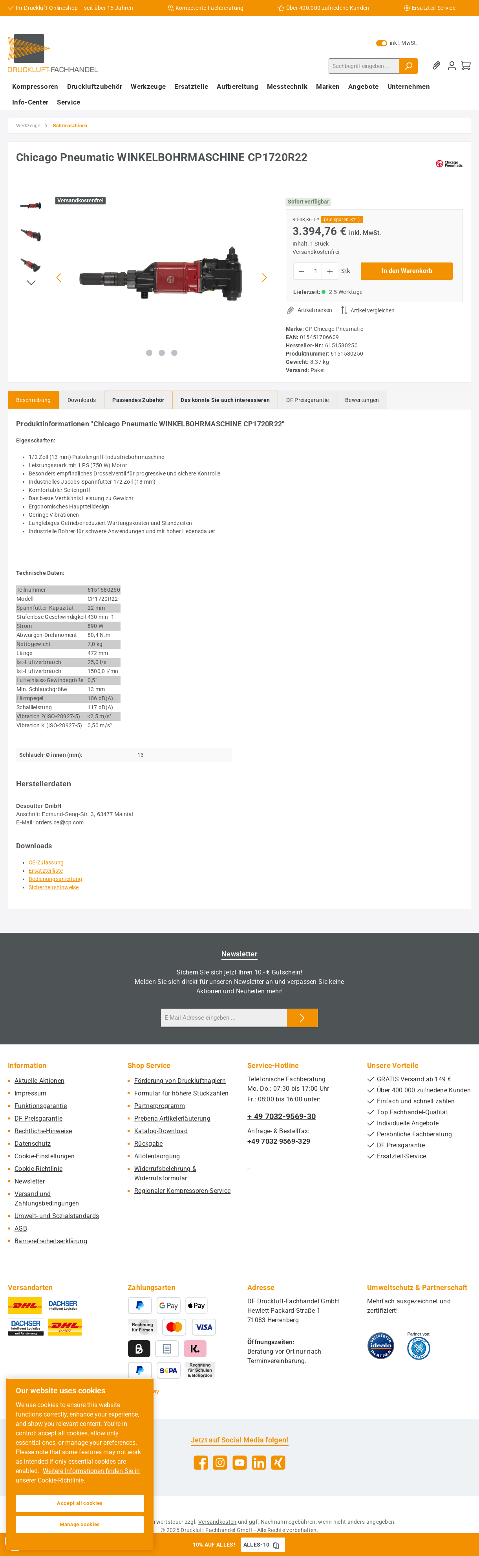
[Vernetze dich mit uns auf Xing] (278, 1463)
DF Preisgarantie (38, 1118)
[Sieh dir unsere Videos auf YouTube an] (240, 1463)
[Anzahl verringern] (301, 271)
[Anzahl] (316, 271)
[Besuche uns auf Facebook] (201, 1463)
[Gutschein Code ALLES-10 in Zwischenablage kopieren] (276, 1544)
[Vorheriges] (59, 277)
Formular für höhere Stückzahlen (181, 1093)
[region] (143, 277)
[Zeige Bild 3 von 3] (174, 353)
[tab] (33, 400)
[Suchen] (408, 66)
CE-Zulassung (46, 862)
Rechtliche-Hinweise (43, 1131)
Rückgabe (148, 1143)
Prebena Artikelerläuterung (172, 1118)
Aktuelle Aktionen (39, 1080)
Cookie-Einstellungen (45, 1156)
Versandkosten (217, 1522)
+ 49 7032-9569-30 (281, 1116)
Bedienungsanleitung (55, 879)
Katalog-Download (161, 1131)
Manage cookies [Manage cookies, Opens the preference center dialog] (80, 1524)
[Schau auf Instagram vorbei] (220, 1463)
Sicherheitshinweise (54, 887)
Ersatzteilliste (46, 871)
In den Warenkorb (407, 271)
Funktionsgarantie (41, 1106)
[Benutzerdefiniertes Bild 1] (381, 1346)
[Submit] (302, 1018)
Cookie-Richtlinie (38, 1169)
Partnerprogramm (159, 1106)
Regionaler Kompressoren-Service (182, 1191)
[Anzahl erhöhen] (330, 271)
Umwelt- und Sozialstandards (57, 1216)
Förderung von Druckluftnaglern (180, 1080)
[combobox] (364, 66)
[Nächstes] (264, 277)
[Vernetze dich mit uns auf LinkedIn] (259, 1463)
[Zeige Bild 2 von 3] (162, 353)
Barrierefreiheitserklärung (51, 1241)
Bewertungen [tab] (362, 400)
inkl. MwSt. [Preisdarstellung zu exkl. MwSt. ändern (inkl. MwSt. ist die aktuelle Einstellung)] (397, 43)
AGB (21, 1228)
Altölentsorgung (157, 1156)
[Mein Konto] (452, 66)
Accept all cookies (80, 1503)
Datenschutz (33, 1143)
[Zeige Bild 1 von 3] (149, 353)
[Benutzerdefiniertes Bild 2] (418, 1345)
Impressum (31, 1093)
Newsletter (30, 1181)
